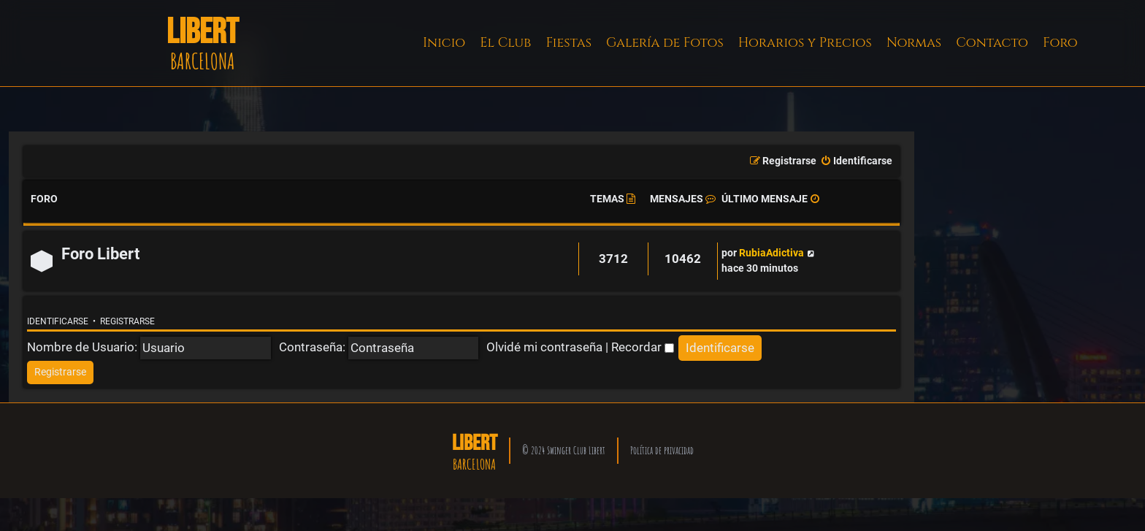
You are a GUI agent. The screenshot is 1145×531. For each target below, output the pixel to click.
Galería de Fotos (665, 43)
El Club (505, 43)
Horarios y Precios (805, 43)
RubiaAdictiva (771, 253)
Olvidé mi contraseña (544, 347)
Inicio (444, 43)
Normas (913, 43)
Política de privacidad (662, 450)
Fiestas (568, 43)
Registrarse (127, 321)
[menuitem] (856, 161)
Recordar (642, 347)
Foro (1060, 43)
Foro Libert (100, 254)
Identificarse (57, 321)
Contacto (992, 43)
